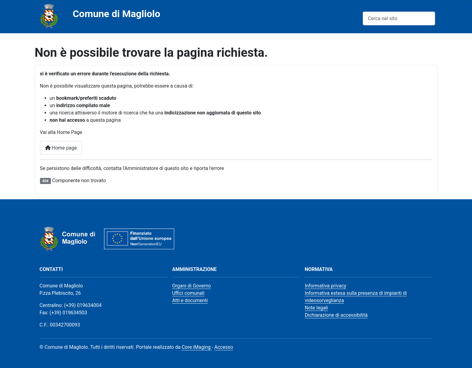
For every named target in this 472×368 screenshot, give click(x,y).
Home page (61, 148)
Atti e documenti (190, 300)
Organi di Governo (191, 286)
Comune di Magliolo (116, 14)
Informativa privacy (325, 286)
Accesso (223, 347)
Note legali (316, 308)
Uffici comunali (188, 293)
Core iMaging (197, 347)
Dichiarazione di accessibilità (336, 315)
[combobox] (399, 18)
